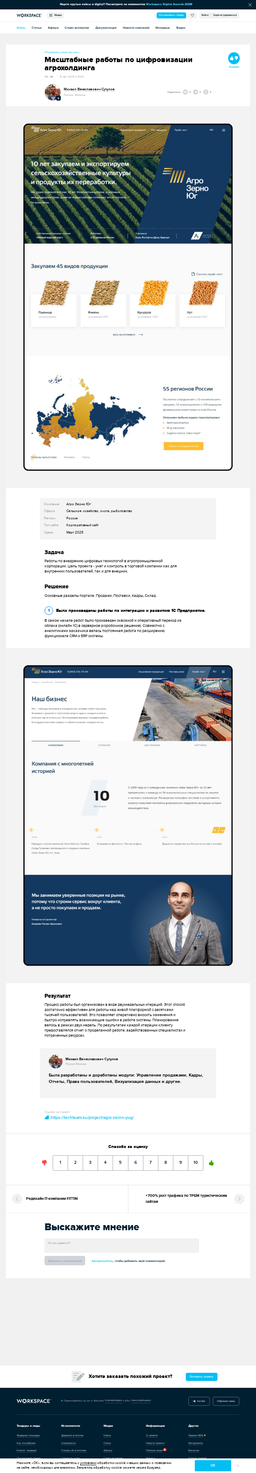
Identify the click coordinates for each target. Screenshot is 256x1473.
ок (213, 1465)
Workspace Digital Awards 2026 (168, 4)
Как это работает (26, 1443)
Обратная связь (226, 1401)
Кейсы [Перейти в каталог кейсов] (107, 1435)
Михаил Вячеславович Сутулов (89, 89)
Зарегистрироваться (225, 15)
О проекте (152, 1435)
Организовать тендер (171, 15)
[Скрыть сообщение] (250, 5)
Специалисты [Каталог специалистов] (68, 1443)
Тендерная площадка (28, 1435)
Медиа (55, 15)
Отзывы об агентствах (73, 1450)
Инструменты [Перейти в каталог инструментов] (195, 1443)
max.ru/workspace (141, 1400)
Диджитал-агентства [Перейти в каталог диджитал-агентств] (72, 1435)
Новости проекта (155, 1443)
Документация (105, 28)
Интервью (162, 28)
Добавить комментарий (65, 1261)
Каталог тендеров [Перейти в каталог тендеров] (26, 1450)
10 (195, 1160)
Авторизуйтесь (102, 1261)
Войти (205, 15)
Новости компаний (136, 28)
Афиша (53, 28)
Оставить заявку (202, 1376)
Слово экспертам (77, 28)
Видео (180, 28)
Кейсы (21, 28)
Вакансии (193, 1450)
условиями (88, 1463)
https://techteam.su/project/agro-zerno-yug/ (89, 1117)
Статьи (37, 28)
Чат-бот (199, 1401)
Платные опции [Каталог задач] (154, 1450)
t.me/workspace (113, 1400)
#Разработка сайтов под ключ (62, 52)
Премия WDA (195, 1435)
